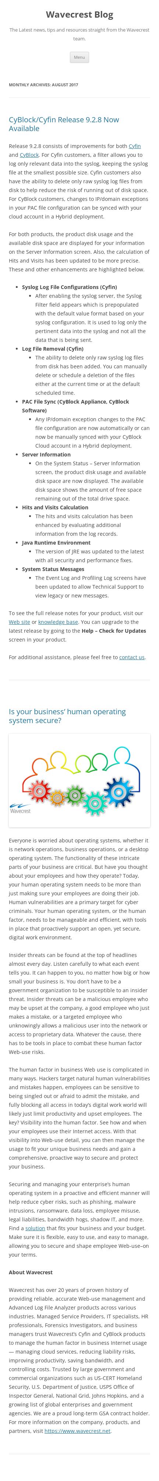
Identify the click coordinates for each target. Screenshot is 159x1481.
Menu (79, 57)
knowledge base (58, 621)
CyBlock (29, 154)
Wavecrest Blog (79, 14)
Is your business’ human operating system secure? (67, 716)
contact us (132, 657)
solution (35, 1228)
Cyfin (135, 145)
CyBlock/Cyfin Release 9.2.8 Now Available (64, 124)
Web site (19, 621)
